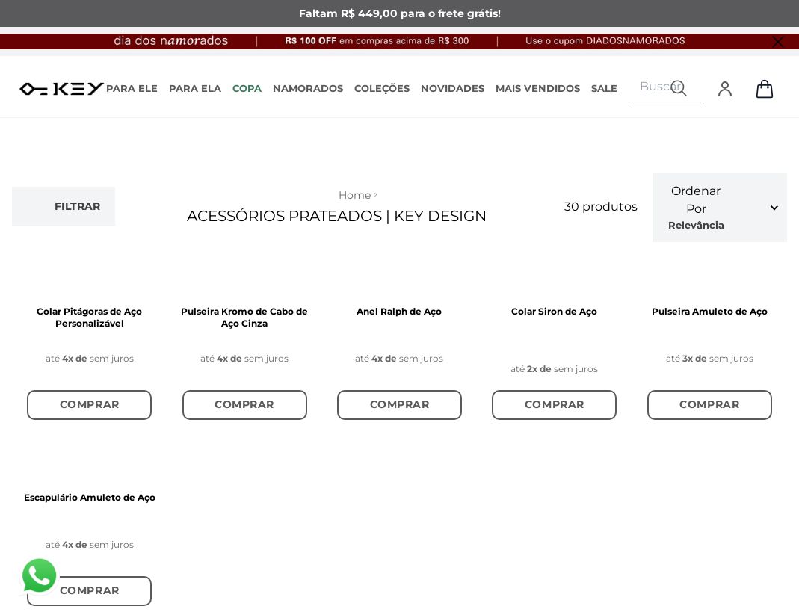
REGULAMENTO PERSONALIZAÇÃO (230, 280)
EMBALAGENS (218, 347)
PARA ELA (195, 88)
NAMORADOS (308, 88)
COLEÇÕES (382, 88)
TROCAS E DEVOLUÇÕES (218, 235)
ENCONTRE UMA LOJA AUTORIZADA (366, 250)
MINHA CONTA (86, 306)
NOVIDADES (452, 88)
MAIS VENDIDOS (538, 88)
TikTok (650, 218)
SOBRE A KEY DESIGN (83, 190)
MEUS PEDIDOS (88, 336)
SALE (604, 88)
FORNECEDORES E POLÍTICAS (95, 235)
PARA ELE (132, 88)
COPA (247, 88)
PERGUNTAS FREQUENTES (218, 384)
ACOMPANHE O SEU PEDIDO (233, 190)
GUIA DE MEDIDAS (229, 317)
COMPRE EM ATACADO (350, 205)
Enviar (686, 473)
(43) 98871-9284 (503, 243)
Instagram (659, 185)
